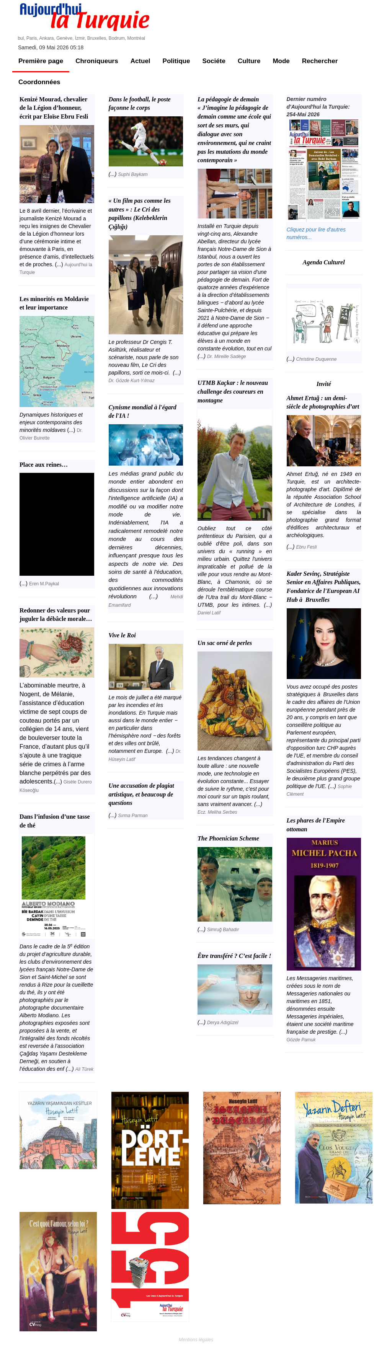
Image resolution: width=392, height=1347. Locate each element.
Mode (281, 61)
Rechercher (320, 61)
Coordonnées (39, 82)
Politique (176, 61)
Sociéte (213, 61)
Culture (249, 61)
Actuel (140, 61)
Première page (40, 61)
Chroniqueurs (96, 61)
